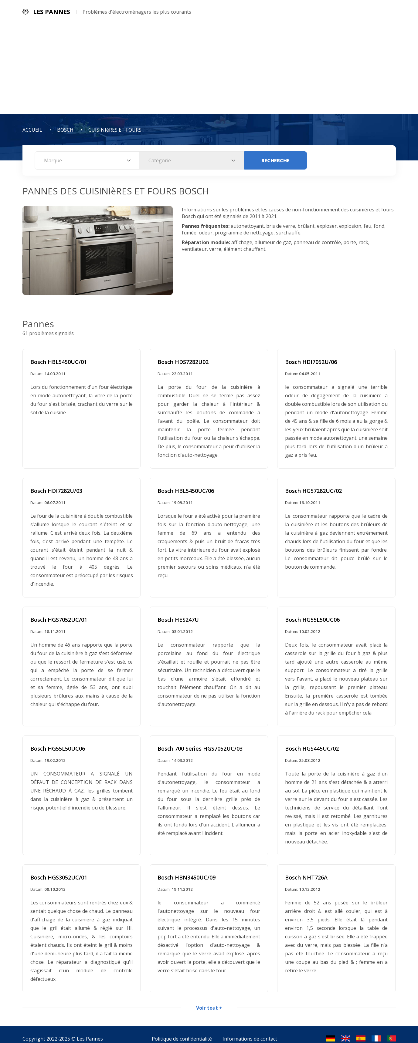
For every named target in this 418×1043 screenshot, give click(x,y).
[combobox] (87, 160)
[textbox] (87, 160)
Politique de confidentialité (182, 1030)
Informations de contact (250, 1030)
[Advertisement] (209, 68)
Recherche (275, 160)
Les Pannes (90, 1030)
